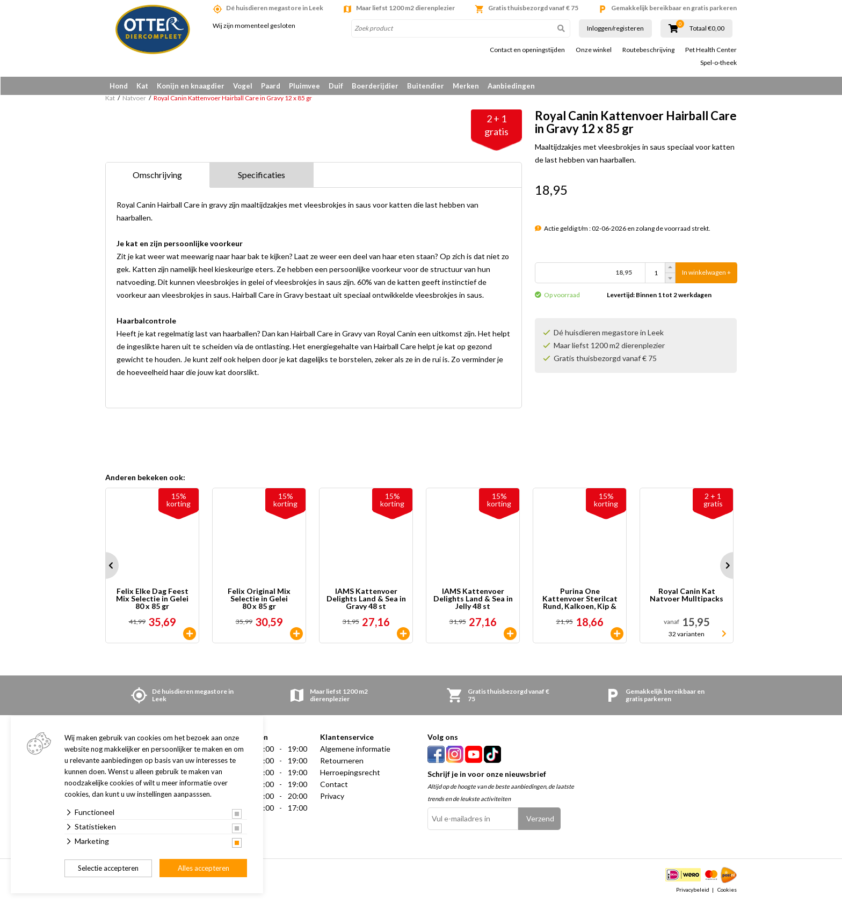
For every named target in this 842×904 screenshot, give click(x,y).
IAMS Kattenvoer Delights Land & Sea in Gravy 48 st (366, 599)
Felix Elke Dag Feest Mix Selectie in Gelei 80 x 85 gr (152, 599)
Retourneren (342, 761)
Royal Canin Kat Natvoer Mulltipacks (686, 596)
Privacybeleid (692, 890)
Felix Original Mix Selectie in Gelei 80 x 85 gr (259, 599)
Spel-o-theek (718, 63)
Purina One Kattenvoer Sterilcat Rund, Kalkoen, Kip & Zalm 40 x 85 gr (580, 599)
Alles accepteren (203, 868)
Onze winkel (594, 50)
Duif (336, 86)
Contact (334, 784)
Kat (142, 86)
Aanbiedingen (511, 86)
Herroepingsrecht (350, 772)
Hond (119, 86)
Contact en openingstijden (527, 50)
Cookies (727, 890)
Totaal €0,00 (706, 28)
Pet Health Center (711, 50)
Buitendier (425, 86)
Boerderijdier (375, 86)
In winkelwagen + (706, 273)
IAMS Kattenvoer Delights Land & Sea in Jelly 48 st (473, 599)
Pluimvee (304, 86)
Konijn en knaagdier (190, 86)
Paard (270, 86)
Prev (105, 566)
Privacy (332, 796)
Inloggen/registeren (615, 28)
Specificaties (261, 175)
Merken (466, 86)
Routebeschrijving (648, 50)
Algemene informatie (355, 749)
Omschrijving (157, 175)
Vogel (242, 86)
